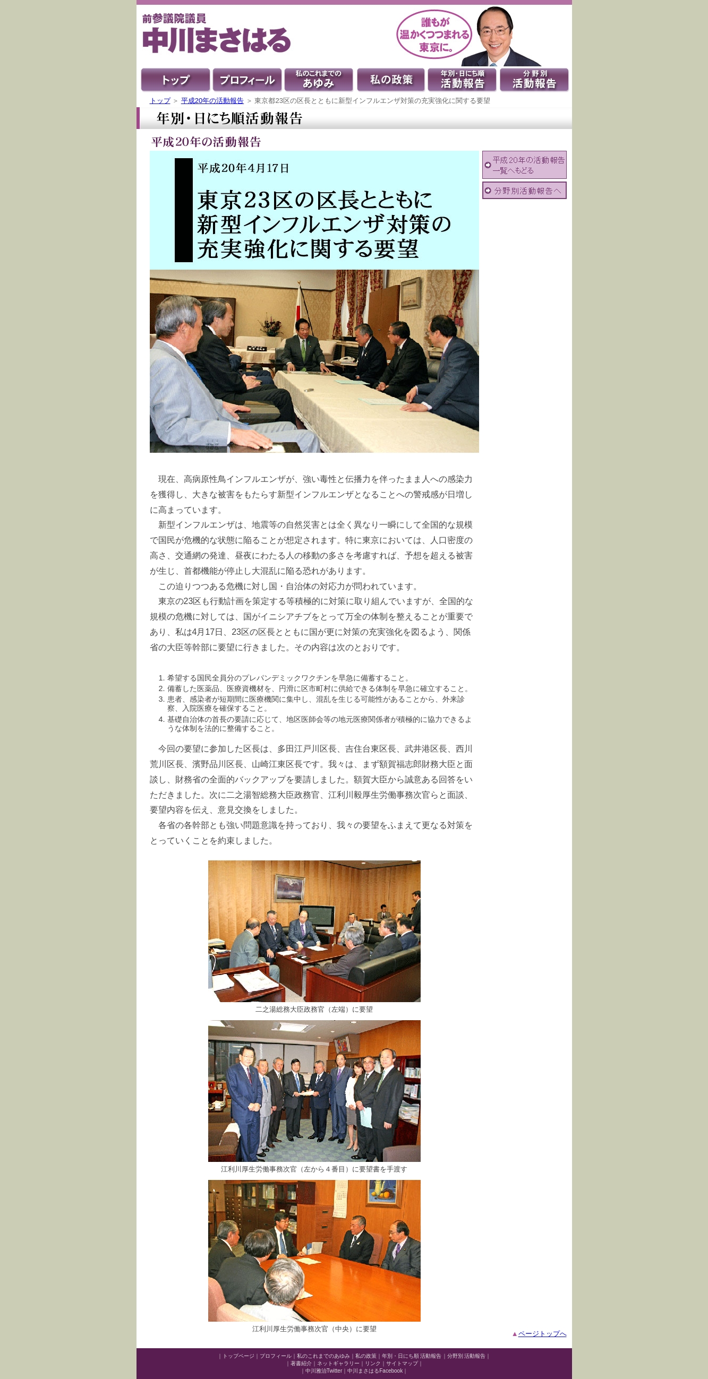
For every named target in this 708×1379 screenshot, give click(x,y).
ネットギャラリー (338, 1363)
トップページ (238, 1356)
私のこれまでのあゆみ (323, 1356)
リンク (373, 1363)
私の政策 (366, 1356)
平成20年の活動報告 (212, 101)
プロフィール (276, 1356)
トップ (160, 101)
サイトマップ (402, 1363)
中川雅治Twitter (323, 1371)
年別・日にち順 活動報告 (412, 1356)
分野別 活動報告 (466, 1356)
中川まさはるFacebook (375, 1371)
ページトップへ (542, 1334)
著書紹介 (301, 1363)
